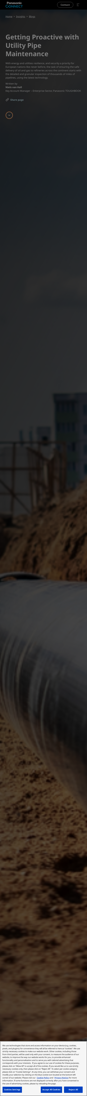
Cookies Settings (12, 1089)
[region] (43, 1068)
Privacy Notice (61, 1077)
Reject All (73, 1089)
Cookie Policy (43, 1077)
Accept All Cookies (51, 1089)
